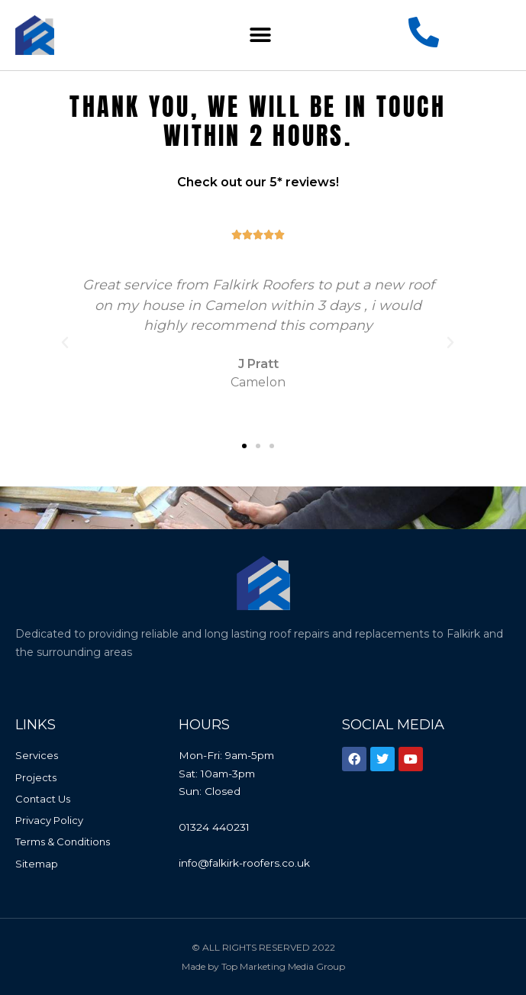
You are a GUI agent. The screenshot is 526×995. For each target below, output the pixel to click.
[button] (261, 35)
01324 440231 (214, 827)
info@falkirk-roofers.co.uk (244, 863)
